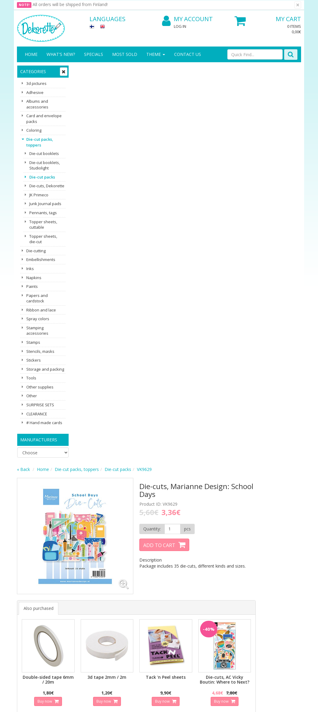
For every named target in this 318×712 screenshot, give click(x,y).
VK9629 (202, 70)
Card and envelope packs (44, 118)
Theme (155, 54)
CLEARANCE (36, 414)
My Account (187, 19)
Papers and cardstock (37, 298)
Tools (31, 378)
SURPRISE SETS (40, 405)
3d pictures (36, 83)
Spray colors (37, 318)
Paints (32, 286)
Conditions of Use (78, 610)
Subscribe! (106, 548)
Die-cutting (36, 250)
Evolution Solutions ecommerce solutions (263, 703)
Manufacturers (38, 440)
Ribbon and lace (41, 310)
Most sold (124, 54)
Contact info (30, 595)
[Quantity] (222, 130)
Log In (180, 26)
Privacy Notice (75, 586)
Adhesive (35, 92)
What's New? (61, 54)
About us (26, 586)
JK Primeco (38, 195)
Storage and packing (45, 369)
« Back (81, 70)
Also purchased (97, 203)
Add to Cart (211, 146)
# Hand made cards (44, 422)
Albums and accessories (37, 104)
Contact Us (187, 54)
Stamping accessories (37, 330)
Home (31, 54)
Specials (93, 54)
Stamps (33, 342)
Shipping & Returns (71, 598)
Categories (33, 71)
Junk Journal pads (45, 203)
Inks (30, 268)
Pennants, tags (43, 212)
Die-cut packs (42, 177)
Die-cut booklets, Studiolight (44, 165)
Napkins (33, 277)
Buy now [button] (101, 293)
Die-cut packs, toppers (39, 142)
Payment (70, 619)
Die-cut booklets (44, 153)
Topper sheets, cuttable (43, 224)
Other (31, 395)
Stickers (33, 360)
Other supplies (40, 387)
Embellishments (40, 259)
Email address (107, 524)
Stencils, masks (40, 351)
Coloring (33, 130)
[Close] (297, 5)
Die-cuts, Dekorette (46, 185)
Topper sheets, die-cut (43, 239)
